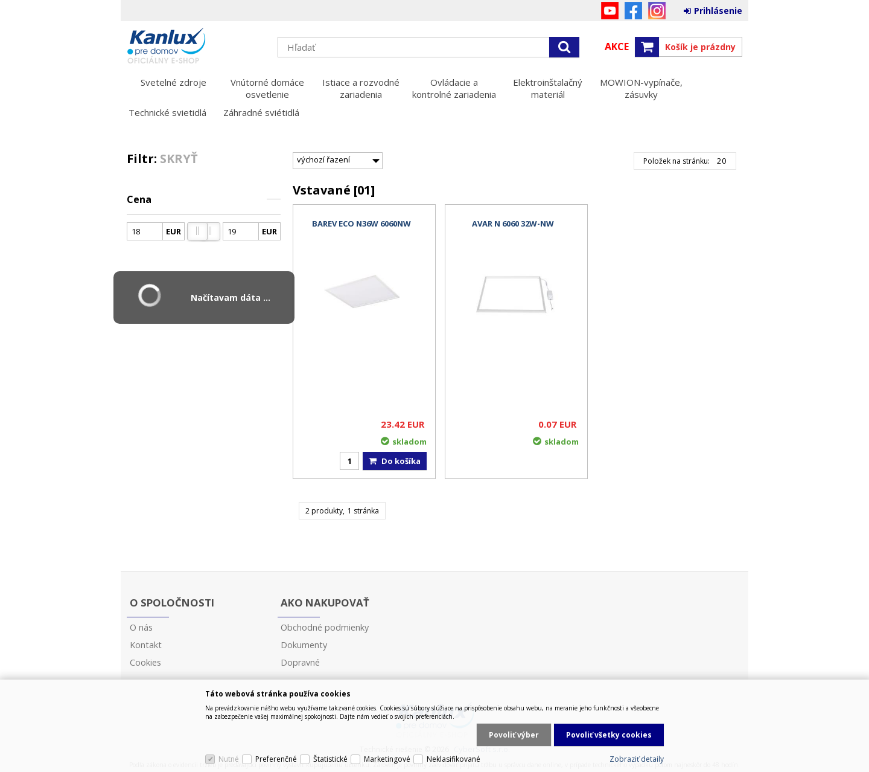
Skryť (179, 158)
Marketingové (387, 759)
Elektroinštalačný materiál (547, 88)
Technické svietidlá (167, 112)
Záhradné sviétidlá (261, 112)
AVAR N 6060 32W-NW (513, 223)
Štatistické (330, 759)
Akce (617, 46)
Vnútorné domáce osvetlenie (267, 88)
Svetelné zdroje (173, 82)
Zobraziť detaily (637, 759)
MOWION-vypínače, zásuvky (641, 88)
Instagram (657, 10)
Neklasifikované (453, 759)
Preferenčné (276, 759)
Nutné (228, 759)
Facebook (633, 10)
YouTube (610, 10)
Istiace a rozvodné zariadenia (360, 88)
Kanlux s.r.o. (196, 46)
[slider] (197, 231)
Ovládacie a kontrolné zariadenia (454, 88)
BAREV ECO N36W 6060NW (361, 223)
